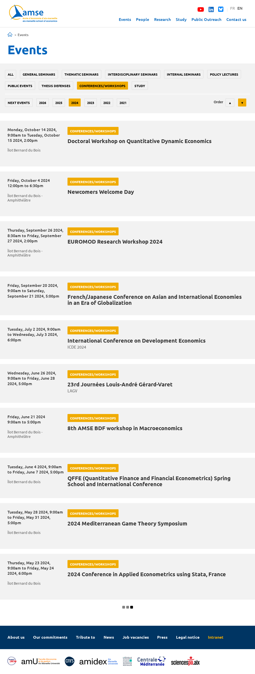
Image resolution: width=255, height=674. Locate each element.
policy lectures (224, 74)
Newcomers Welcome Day (100, 191)
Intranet (215, 637)
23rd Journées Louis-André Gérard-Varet (120, 384)
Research (162, 19)
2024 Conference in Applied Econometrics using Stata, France (146, 574)
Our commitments (50, 637)
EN (240, 8)
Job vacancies (136, 637)
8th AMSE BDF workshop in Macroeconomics (125, 428)
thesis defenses (56, 86)
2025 (58, 103)
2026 (42, 103)
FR (232, 8)
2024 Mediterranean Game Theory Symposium (127, 523)
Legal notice (187, 637)
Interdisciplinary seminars (133, 74)
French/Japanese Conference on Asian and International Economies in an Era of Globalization (154, 299)
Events (125, 19)
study (139, 86)
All (10, 74)
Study (181, 19)
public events (20, 86)
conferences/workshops (102, 86)
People (142, 19)
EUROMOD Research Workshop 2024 (115, 241)
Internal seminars (184, 74)
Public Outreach (206, 19)
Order (218, 102)
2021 (123, 103)
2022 (106, 103)
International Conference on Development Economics (136, 340)
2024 (74, 103)
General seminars (39, 74)
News (109, 637)
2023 (90, 103)
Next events (19, 103)
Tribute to (85, 637)
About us (16, 637)
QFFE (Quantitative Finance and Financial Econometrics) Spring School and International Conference (149, 481)
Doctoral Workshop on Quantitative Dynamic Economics (139, 141)
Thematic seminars (81, 74)
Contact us (236, 19)
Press (162, 637)
